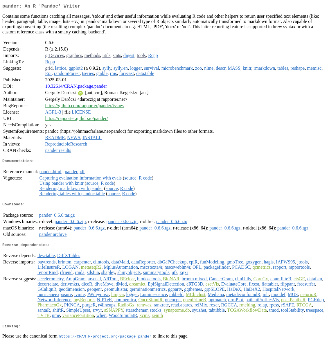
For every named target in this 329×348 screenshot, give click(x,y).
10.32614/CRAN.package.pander (76, 87)
